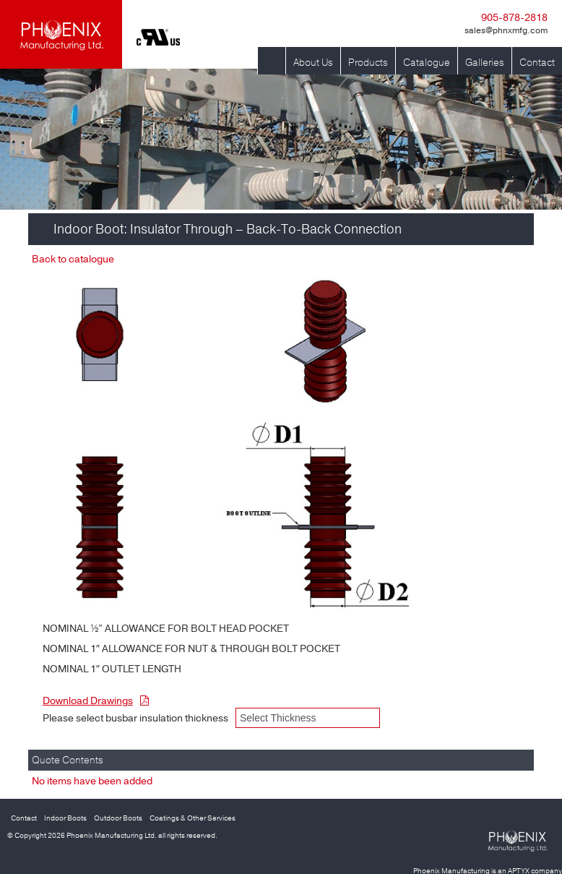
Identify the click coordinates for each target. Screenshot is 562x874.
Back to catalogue (73, 259)
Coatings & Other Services (192, 818)
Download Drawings (96, 701)
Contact (537, 62)
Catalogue (426, 62)
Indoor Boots (65, 818)
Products (368, 62)
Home (271, 54)
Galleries (484, 62)
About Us (313, 62)
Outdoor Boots (118, 818)
